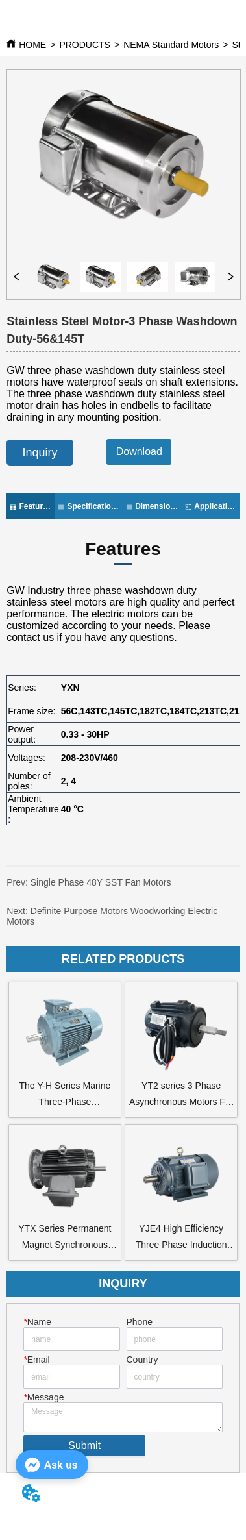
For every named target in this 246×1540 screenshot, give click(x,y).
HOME (32, 45)
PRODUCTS (84, 45)
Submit (84, 1445)
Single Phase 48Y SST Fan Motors (88, 887)
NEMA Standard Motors (171, 45)
